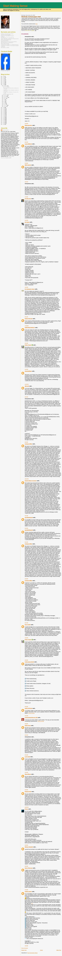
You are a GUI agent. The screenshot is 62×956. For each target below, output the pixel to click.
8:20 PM (26, 866)
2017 (3, 108)
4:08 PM (26, 181)
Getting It (3, 36)
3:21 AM (26, 515)
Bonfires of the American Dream (7, 33)
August (4, 98)
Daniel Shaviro (5, 130)
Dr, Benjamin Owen (30, 289)
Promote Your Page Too (5, 70)
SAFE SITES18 (28, 708)
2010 (3, 117)
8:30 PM (26, 396)
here (36, 23)
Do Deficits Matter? (5, 40)
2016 (3, 109)
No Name (27, 222)
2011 (3, 115)
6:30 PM (26, 528)
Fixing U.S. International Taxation (7, 35)
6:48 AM (26, 706)
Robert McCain (28, 318)
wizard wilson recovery (31, 480)
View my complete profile (6, 157)
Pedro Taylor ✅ (29, 345)
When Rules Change (5, 43)
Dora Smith (27, 624)
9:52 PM (26, 142)
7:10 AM (26, 196)
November (5, 95)
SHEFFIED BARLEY (30, 327)
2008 (3, 119)
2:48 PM (26, 123)
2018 (3, 107)
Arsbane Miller (28, 444)
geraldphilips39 (29, 517)
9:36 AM (26, 789)
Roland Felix (28, 791)
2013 (3, 113)
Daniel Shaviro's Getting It (6, 53)
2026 (3, 76)
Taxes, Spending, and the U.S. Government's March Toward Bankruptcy (10, 39)
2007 (3, 120)
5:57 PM (26, 622)
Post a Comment (24, 948)
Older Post (58, 950)
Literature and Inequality (5, 34)
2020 (3, 83)
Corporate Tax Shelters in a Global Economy (9, 44)
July (4, 99)
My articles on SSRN (5, 47)
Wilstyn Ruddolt (29, 847)
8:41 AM (26, 343)
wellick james (28, 891)
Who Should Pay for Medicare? (7, 42)
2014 (3, 112)
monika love (28, 198)
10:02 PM (26, 807)
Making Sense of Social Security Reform (9, 41)
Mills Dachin (28, 165)
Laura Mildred (28, 144)
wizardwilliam (28, 371)
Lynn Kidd (27, 756)
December (5, 85)
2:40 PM (26, 578)
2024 (3, 78)
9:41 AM (26, 754)
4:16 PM (26, 369)
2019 (3, 84)
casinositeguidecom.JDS (31, 717)
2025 (3, 77)
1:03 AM (26, 945)
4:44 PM (26, 287)
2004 (3, 124)
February (5, 105)
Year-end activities (6, 86)
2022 (3, 81)
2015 (3, 111)
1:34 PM (26, 772)
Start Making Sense (15, 5)
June (4, 100)
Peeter (26, 809)
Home (41, 950)
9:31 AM (26, 316)
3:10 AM (26, 889)
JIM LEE (27, 386)
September (5, 97)
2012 (3, 114)
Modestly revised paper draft (8, 94)
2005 (3, 123)
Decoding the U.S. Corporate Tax (7, 37)
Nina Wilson (28, 774)
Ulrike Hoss (28, 725)
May (4, 101)
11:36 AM (26, 325)
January (5, 106)
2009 (3, 118)
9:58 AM (26, 723)
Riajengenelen (28, 125)
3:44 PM (26, 715)
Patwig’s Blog (11, 156)
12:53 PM (26, 384)
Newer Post (23, 950)
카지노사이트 (31, 713)
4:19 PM (26, 637)
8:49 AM (26, 163)
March (4, 104)
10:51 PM (26, 478)
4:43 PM (26, 220)
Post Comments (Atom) (32, 952)
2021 (3, 82)
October (5, 96)
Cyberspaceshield (29, 662)
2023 (3, 79)
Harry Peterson (29, 868)
